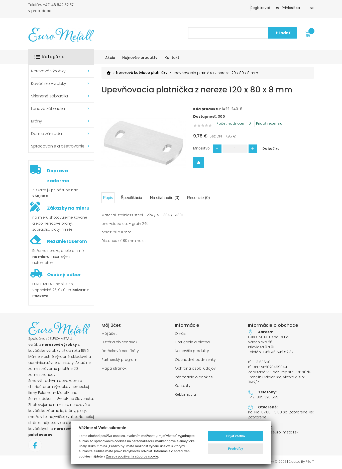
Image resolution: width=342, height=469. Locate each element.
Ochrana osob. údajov (195, 368)
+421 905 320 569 (263, 397)
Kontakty (182, 386)
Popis (108, 198)
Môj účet (109, 334)
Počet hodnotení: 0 (233, 123)
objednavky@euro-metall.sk (273, 432)
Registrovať (260, 7)
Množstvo (201, 147)
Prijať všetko (235, 436)
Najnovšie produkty (192, 351)
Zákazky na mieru (68, 208)
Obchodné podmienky (195, 360)
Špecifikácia (131, 198)
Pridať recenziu (269, 123)
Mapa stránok (114, 368)
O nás (180, 334)
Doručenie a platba (192, 342)
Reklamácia (185, 394)
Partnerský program (119, 360)
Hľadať (283, 33)
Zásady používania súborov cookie (132, 456)
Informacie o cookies (194, 377)
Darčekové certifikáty (120, 351)
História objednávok (119, 342)
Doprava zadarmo (58, 176)
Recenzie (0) (198, 198)
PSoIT (310, 462)
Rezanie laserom (67, 241)
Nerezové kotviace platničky (141, 73)
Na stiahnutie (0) (164, 198)
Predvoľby (235, 448)
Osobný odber (64, 274)
